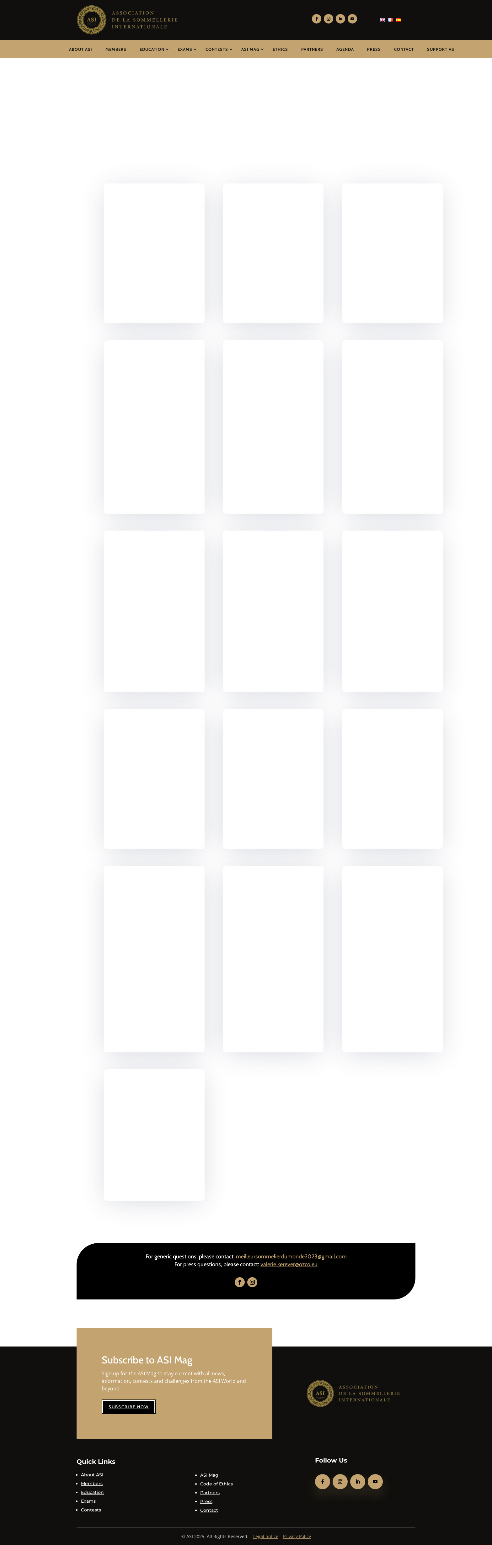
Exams (185, 49)
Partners (312, 49)
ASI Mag (250, 49)
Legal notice (265, 1536)
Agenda (345, 49)
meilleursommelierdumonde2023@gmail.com (291, 1256)
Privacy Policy (297, 1536)
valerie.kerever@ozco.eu (289, 1264)
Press (374, 49)
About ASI (80, 49)
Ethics (280, 49)
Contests (217, 49)
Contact (404, 49)
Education (152, 49)
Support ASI (441, 49)
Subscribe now (129, 1406)
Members (115, 49)
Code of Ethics (216, 1484)
